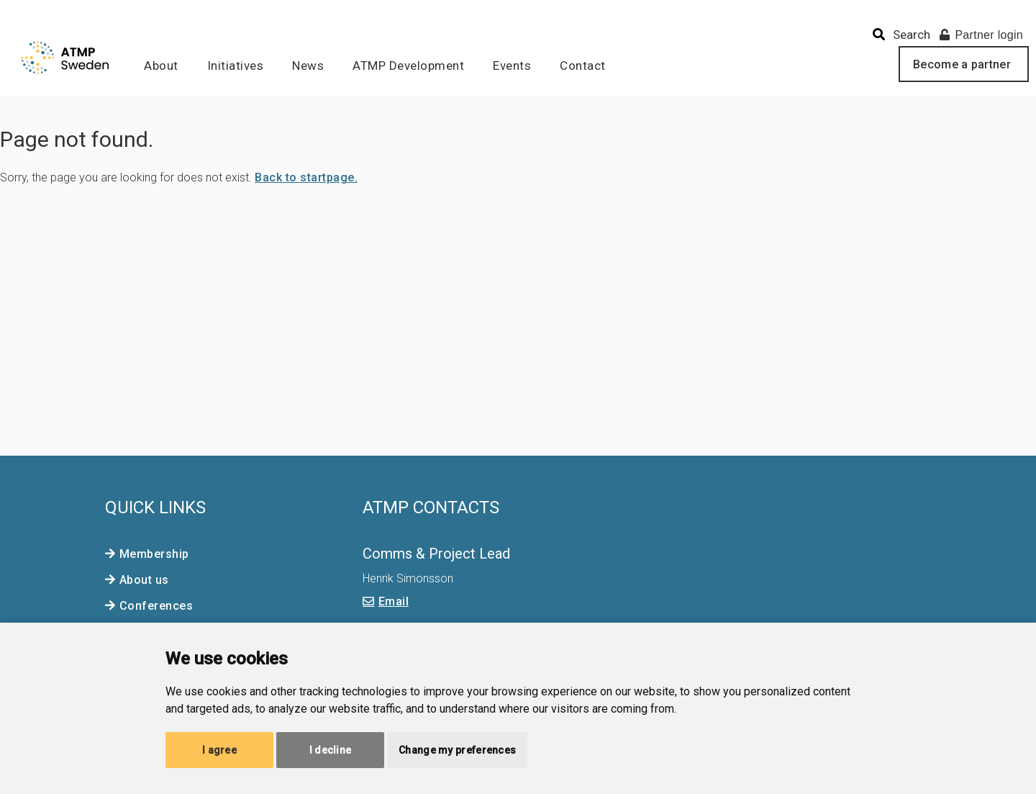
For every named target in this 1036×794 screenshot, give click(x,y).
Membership (154, 554)
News (308, 65)
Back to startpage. (306, 177)
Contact (583, 65)
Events (512, 65)
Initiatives (235, 65)
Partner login (981, 35)
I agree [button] (219, 750)
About (161, 65)
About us (144, 580)
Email (393, 601)
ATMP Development (408, 65)
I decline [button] (330, 750)
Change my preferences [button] (457, 750)
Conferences (156, 606)
